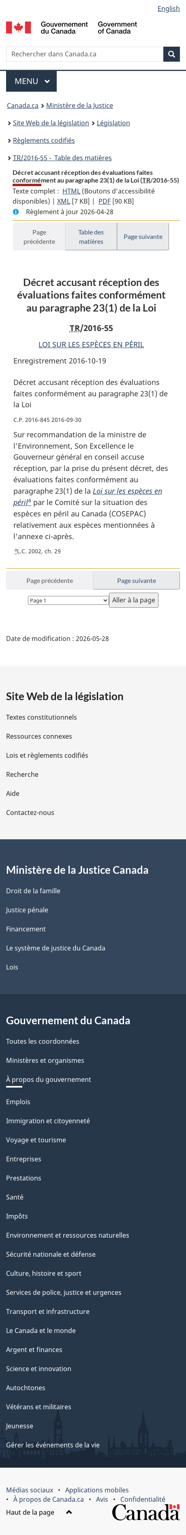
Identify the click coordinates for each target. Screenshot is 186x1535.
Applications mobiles (97, 1490)
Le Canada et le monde (41, 1330)
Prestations (23, 1178)
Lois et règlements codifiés (47, 755)
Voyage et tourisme (36, 1139)
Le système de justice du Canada (55, 948)
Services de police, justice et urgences (64, 1292)
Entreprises (23, 1158)
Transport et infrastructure (48, 1311)
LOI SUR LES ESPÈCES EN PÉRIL (91, 344)
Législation (113, 122)
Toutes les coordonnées (42, 1041)
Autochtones (25, 1387)
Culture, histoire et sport (43, 1273)
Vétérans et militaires (38, 1406)
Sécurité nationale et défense (51, 1254)
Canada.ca (22, 105)
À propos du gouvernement (48, 1079)
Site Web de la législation (51, 122)
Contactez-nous (30, 812)
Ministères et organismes (45, 1060)
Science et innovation (38, 1368)
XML (63, 201)
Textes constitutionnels (41, 717)
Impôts (17, 1216)
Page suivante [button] (143, 236)
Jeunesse (19, 1425)
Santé (15, 1197)
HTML (71, 191)
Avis (102, 1499)
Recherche (22, 774)
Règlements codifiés (44, 140)
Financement (26, 928)
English (169, 8)
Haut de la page (39, 1512)
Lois (12, 967)
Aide (12, 793)
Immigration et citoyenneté (48, 1120)
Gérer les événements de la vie (53, 1444)
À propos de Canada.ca (48, 1499)
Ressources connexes (39, 736)
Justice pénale (27, 909)
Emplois (18, 1101)
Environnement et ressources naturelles (67, 1235)
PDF (104, 201)
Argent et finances (34, 1349)
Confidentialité (142, 1499)
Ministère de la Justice (79, 105)
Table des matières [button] (91, 236)
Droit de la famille (33, 890)
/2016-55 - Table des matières (62, 157)
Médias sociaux (29, 1490)
